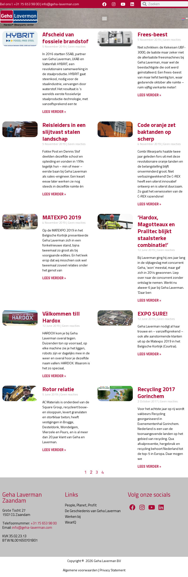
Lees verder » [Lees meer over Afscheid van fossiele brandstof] (54, 112)
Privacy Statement (112, 569)
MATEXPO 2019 (61, 217)
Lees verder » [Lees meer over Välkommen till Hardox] (54, 376)
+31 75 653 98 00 (27, 3)
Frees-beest (153, 34)
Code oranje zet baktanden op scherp (157, 131)
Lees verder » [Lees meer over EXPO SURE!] (149, 354)
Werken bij (73, 516)
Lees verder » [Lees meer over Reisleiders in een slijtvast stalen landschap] (54, 194)
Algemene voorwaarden (80, 569)
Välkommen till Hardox (61, 317)
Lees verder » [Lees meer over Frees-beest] (149, 95)
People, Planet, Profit (81, 505)
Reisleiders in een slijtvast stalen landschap (64, 131)
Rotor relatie (58, 389)
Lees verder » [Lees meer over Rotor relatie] (54, 450)
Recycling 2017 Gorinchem (156, 392)
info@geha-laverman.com (60, 3)
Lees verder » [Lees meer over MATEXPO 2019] (54, 278)
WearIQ (70, 522)
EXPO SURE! (153, 313)
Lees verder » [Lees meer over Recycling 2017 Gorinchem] (149, 466)
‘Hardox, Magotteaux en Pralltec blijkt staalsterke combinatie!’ (156, 231)
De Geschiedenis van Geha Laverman (93, 511)
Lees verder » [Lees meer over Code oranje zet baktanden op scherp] (149, 204)
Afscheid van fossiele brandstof (65, 37)
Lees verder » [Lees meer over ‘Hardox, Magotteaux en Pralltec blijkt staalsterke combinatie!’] (149, 300)
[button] (105, 18)
